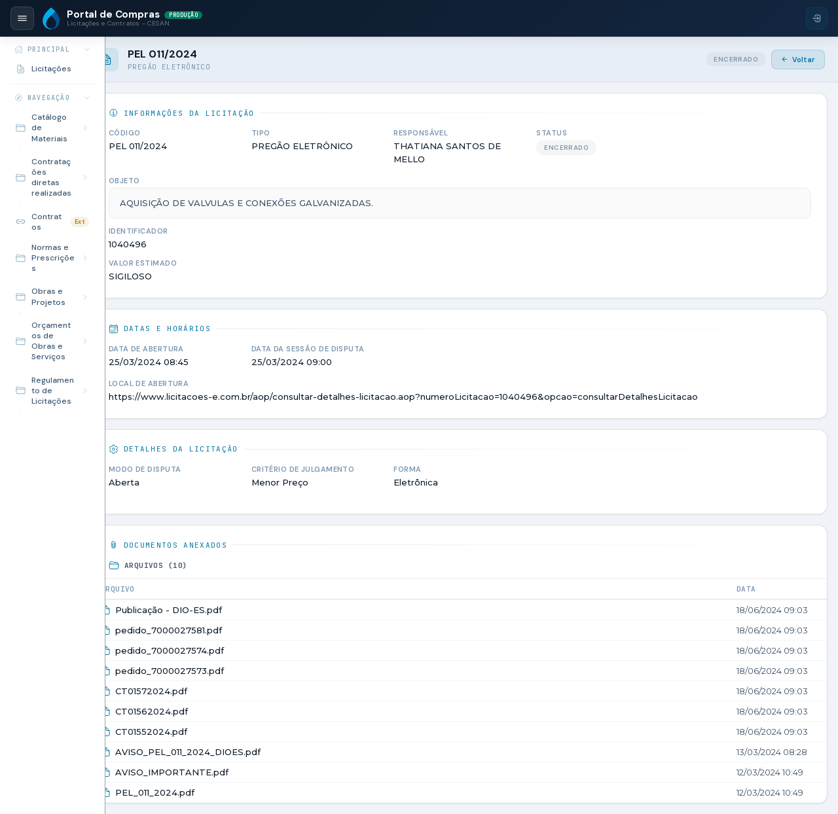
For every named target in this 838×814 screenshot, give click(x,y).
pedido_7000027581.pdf (230, 619)
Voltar (798, 59)
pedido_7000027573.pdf (231, 660)
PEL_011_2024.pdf (216, 782)
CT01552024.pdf (213, 721)
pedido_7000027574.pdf (231, 640)
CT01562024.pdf (213, 701)
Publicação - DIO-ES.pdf (230, 599)
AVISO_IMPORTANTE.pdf (233, 761)
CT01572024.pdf (213, 680)
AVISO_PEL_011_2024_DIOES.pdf (249, 741)
